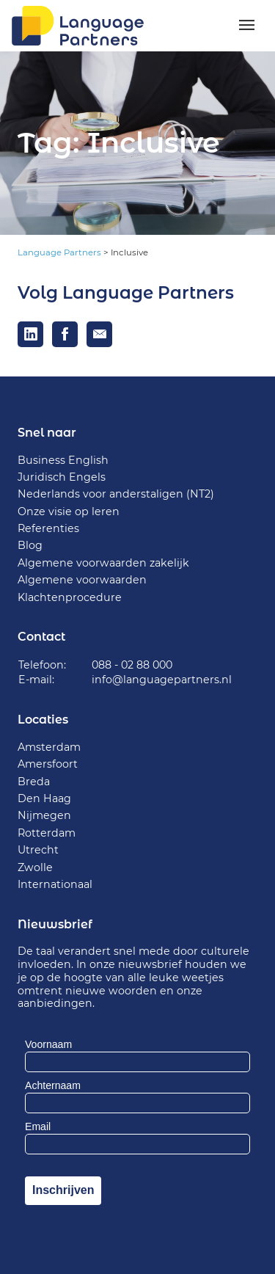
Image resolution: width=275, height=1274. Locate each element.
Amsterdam (49, 747)
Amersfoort (48, 764)
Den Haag (44, 798)
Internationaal (55, 884)
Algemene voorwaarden (82, 579)
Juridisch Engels (62, 477)
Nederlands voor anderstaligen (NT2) (116, 493)
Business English (63, 460)
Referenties (48, 528)
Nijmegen (44, 815)
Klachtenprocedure (70, 597)
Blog (30, 545)
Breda (34, 781)
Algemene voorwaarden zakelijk (103, 562)
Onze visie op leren (69, 511)
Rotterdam (47, 833)
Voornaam (48, 1044)
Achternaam (53, 1085)
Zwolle (35, 867)
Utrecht (38, 849)
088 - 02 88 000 (132, 664)
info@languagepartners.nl (162, 679)
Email (38, 1126)
